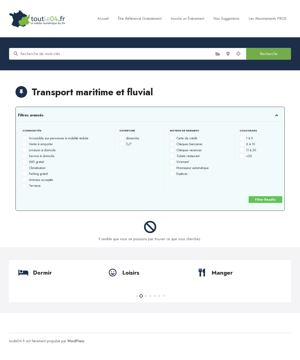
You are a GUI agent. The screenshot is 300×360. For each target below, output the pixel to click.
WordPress (75, 341)
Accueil (103, 18)
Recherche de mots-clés (15, 53)
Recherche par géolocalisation (238, 53)
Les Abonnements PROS (268, 18)
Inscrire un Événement (187, 18)
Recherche (269, 53)
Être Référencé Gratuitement (140, 18)
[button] (137, 296)
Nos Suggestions (226, 18)
